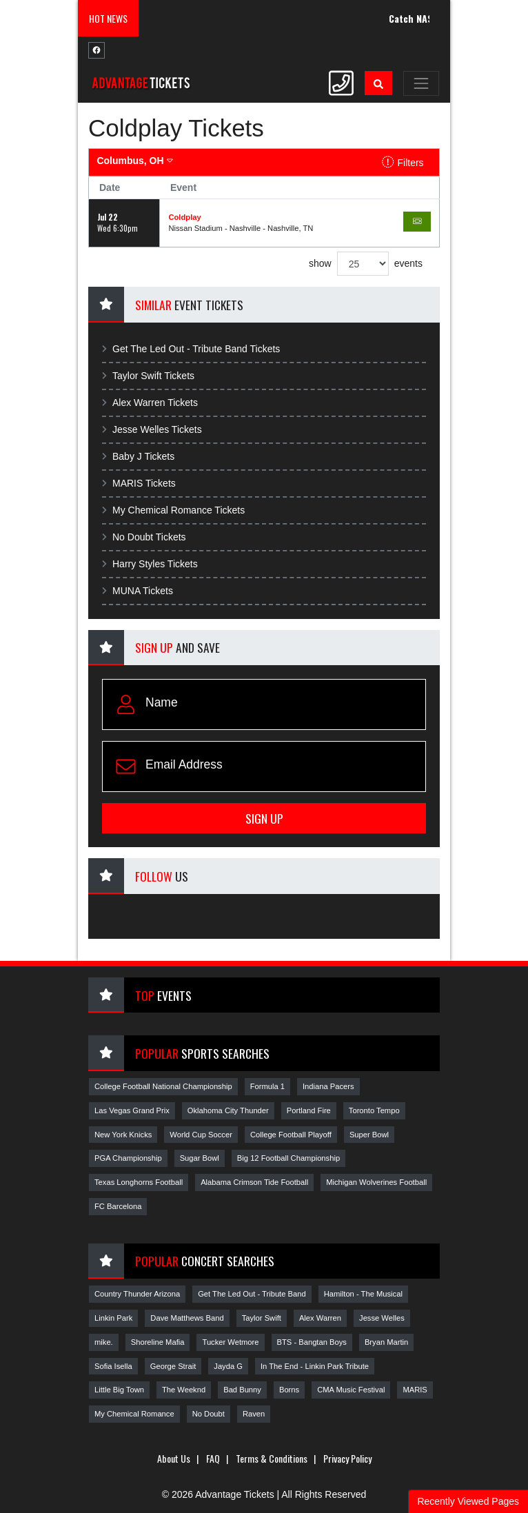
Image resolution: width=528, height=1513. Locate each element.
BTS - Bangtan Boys (312, 1342)
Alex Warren (320, 1318)
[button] (378, 83)
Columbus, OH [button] (134, 160)
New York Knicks (123, 1134)
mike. (103, 1342)
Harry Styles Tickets (150, 563)
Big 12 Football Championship (288, 1158)
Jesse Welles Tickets (152, 429)
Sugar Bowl (199, 1158)
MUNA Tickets (137, 590)
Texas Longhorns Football (138, 1182)
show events (366, 264)
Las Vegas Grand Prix (132, 1110)
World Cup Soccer (201, 1134)
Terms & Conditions (271, 1458)
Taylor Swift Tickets (148, 375)
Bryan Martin (386, 1342)
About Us (173, 1458)
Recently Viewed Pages (468, 1501)
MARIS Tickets (139, 483)
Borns (289, 1389)
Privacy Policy (347, 1458)
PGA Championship (128, 1158)
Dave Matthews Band (186, 1318)
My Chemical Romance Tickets (173, 510)
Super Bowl (369, 1134)
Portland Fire (309, 1110)
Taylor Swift (261, 1318)
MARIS (415, 1389)
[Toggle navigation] (421, 83)
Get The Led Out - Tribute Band (252, 1294)
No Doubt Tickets (144, 536)
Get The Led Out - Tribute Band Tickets (191, 348)
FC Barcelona (117, 1206)
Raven (254, 1414)
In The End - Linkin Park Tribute (315, 1366)
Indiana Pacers (328, 1086)
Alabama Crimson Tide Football (254, 1182)
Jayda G (228, 1366)
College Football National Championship (163, 1086)
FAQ (213, 1458)
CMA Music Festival (351, 1389)
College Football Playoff (291, 1134)
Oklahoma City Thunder (228, 1110)
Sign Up (264, 818)
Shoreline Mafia (158, 1342)
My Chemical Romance (134, 1414)
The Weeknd (183, 1389)
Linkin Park (113, 1318)
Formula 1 (267, 1086)
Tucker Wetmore (230, 1342)
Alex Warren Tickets (150, 402)
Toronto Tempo (374, 1110)
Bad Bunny (242, 1389)
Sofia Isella (113, 1366)
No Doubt (208, 1414)
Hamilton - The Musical (363, 1294)
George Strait (173, 1366)
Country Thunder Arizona (137, 1294)
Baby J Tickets (138, 456)
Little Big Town (119, 1389)
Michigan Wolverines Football (376, 1182)
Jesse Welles (382, 1318)
